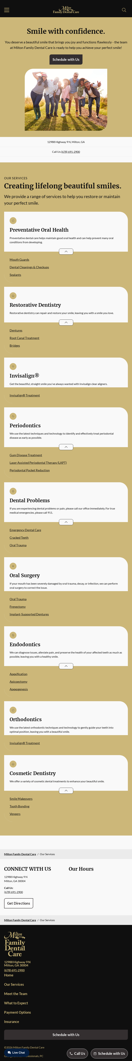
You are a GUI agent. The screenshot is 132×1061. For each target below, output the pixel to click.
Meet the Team (15, 994)
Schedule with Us (66, 59)
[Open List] (66, 252)
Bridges (15, 345)
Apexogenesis (19, 689)
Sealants (15, 275)
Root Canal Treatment (24, 338)
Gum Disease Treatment (26, 455)
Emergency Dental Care (25, 530)
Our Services (14, 984)
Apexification (18, 674)
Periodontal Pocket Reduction (30, 470)
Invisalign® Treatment (25, 395)
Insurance (11, 1021)
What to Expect (16, 1003)
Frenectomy (18, 607)
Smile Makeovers (21, 799)
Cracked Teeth (19, 537)
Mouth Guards (19, 259)
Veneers (15, 814)
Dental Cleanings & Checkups (29, 267)
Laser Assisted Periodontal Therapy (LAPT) (38, 463)
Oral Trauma (18, 545)
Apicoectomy (18, 681)
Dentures (16, 330)
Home (8, 975)
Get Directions (18, 903)
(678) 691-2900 (70, 151)
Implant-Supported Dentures (29, 614)
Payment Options (17, 1012)
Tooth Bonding (19, 806)
